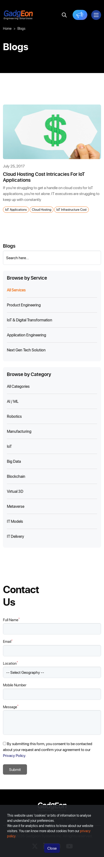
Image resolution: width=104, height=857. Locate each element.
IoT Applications (16, 209)
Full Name (11, 619)
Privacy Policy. (14, 755)
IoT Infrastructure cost (71, 209)
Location (10, 663)
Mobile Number (14, 684)
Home (7, 28)
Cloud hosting (41, 209)
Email (8, 641)
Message (10, 706)
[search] (64, 15)
